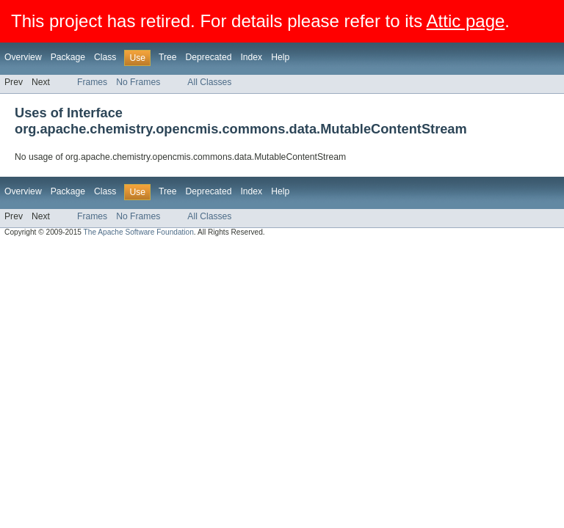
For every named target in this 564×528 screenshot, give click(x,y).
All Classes (209, 82)
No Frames (138, 82)
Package (68, 57)
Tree (168, 57)
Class (105, 57)
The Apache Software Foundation (139, 232)
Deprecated (209, 57)
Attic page (466, 21)
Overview (23, 57)
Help (280, 57)
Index (251, 57)
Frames (92, 82)
